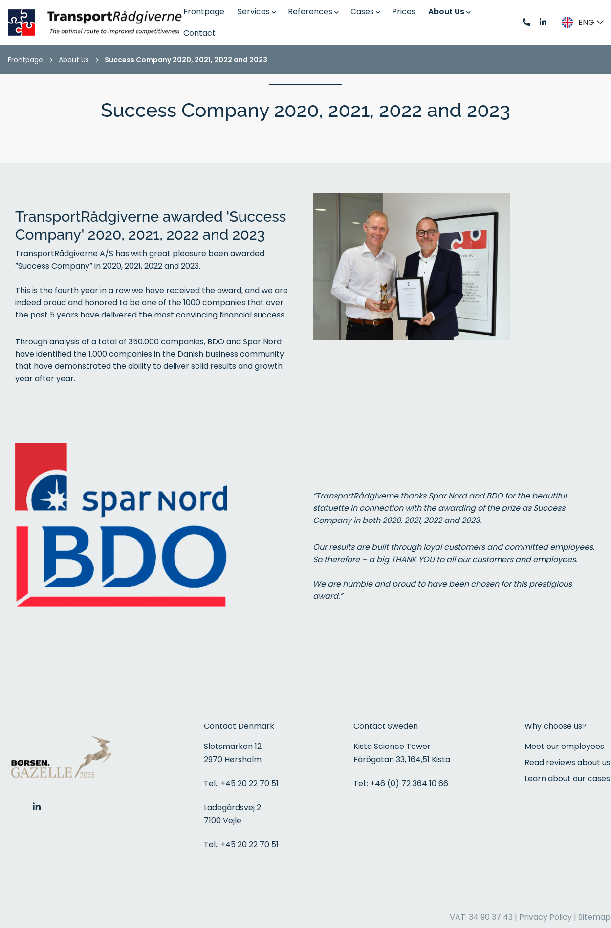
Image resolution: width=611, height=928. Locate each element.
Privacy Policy (545, 917)
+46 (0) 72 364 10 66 (409, 783)
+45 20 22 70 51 (249, 783)
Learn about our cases (567, 778)
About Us (74, 60)
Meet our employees (564, 746)
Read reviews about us (567, 762)
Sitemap (594, 917)
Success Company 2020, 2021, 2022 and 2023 (186, 60)
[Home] (97, 22)
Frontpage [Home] (25, 60)
